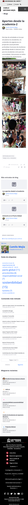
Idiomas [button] (9, 4)
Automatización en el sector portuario (12, 337)
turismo (7, 290)
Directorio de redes (14, 497)
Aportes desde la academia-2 (9, 326)
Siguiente (20, 365)
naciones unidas (7, 267)
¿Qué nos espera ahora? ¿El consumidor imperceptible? (13, 305)
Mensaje (7, 167)
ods (16, 267)
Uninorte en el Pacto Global (12, 216)
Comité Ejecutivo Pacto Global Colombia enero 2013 (13, 353)
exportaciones (8, 265)
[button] (20, 4)
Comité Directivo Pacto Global (9, 347)
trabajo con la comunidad (9, 158)
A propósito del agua (7, 311)
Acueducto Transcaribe (8, 316)
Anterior (7, 365)
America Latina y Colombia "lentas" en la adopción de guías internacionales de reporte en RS (13, 321)
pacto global (11, 269)
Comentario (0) (13, 164)
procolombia (9, 273)
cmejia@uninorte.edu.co (16, 249)
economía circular (8, 263)
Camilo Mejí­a (17, 247)
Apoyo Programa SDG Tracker (9, 332)
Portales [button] (16, 4)
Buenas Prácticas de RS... (8, 342)
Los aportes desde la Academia (13, 191)
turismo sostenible (8, 293)
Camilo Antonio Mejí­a (12, 27)
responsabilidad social (8, 156)
